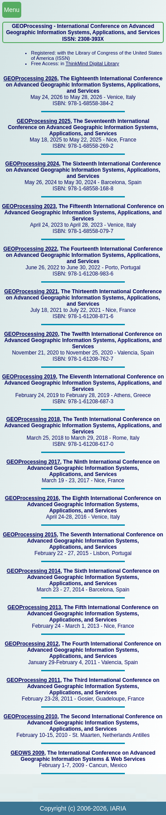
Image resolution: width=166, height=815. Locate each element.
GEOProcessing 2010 (30, 716)
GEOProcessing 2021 (31, 291)
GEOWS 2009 (27, 753)
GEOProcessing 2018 (33, 419)
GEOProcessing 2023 (28, 206)
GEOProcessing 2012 (31, 644)
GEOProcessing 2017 (33, 462)
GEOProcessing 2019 (29, 377)
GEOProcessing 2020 (31, 334)
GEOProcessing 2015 (29, 535)
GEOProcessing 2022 (30, 249)
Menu (11, 9)
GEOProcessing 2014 (33, 571)
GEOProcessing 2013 (34, 607)
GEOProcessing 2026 (30, 78)
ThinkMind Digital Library (92, 63)
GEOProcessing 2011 (33, 680)
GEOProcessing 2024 (32, 164)
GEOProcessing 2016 (31, 498)
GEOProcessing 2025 (43, 121)
